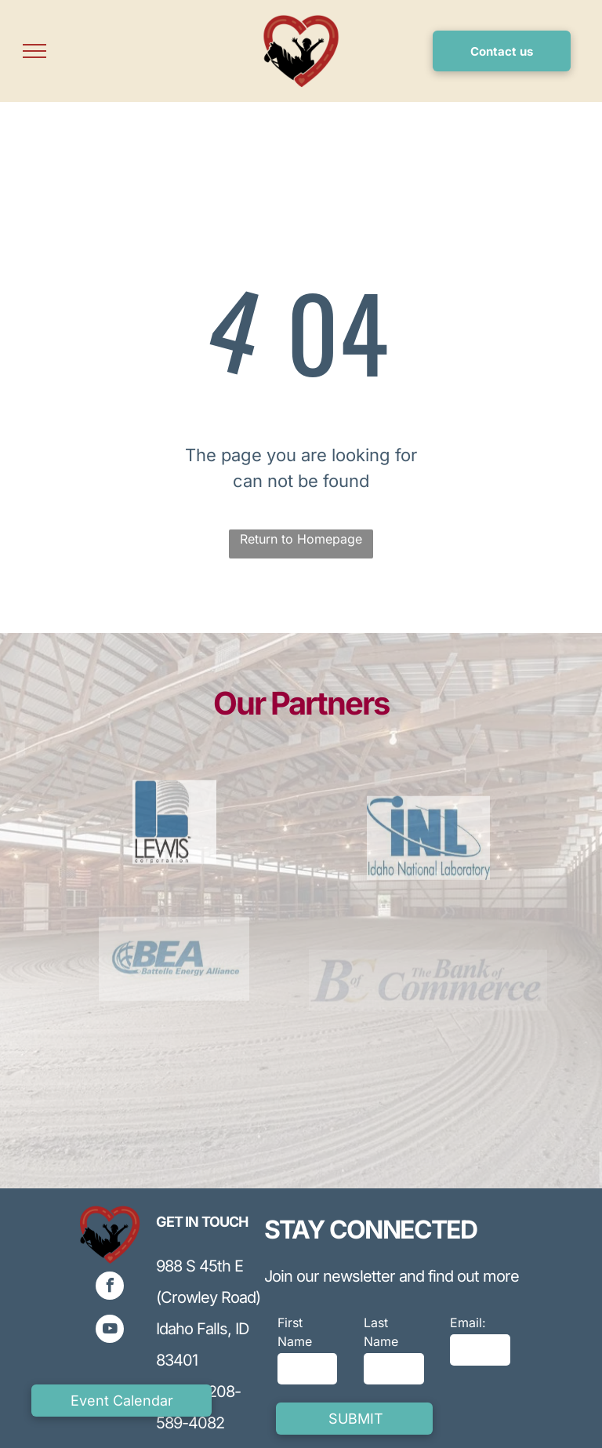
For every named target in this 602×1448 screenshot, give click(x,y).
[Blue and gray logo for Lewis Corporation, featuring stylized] (174, 863)
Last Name (381, 1332)
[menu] (34, 51)
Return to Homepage (301, 539)
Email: (468, 1322)
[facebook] (110, 1288)
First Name (294, 1332)
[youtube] (110, 1331)
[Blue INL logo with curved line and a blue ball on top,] (428, 883)
